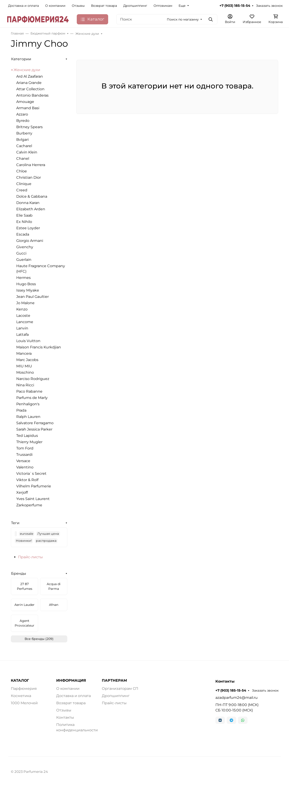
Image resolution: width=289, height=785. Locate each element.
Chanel (22, 158)
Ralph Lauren (28, 416)
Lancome (24, 322)
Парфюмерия (24, 688)
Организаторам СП (120, 688)
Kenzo (22, 309)
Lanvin (22, 328)
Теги (15, 523)
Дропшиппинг (135, 6)
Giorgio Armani (29, 241)
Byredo (22, 120)
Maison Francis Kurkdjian (38, 347)
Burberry (24, 133)
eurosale (26, 534)
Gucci (21, 253)
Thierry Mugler (29, 442)
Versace (23, 461)
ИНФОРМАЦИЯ (71, 680)
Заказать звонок (269, 6)
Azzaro (22, 114)
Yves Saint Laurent (33, 499)
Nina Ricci (25, 385)
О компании (55, 6)
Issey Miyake (27, 290)
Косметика (21, 696)
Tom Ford (24, 448)
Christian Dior (28, 177)
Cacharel (24, 146)
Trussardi (24, 454)
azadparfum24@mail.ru (236, 697)
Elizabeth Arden (30, 209)
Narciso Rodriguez (32, 379)
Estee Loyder (28, 228)
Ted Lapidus (27, 435)
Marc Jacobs (27, 360)
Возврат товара (104, 6)
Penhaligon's (28, 404)
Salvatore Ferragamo (35, 423)
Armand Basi (27, 108)
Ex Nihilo (24, 222)
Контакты (65, 717)
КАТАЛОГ (20, 680)
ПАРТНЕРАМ (114, 680)
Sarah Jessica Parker (34, 429)
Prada (21, 410)
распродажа (46, 541)
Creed (21, 190)
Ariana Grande (29, 83)
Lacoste (23, 315)
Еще (182, 6)
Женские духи (27, 70)
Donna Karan (28, 203)
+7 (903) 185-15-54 (234, 6)
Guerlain (23, 259)
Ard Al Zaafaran (29, 76)
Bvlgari (22, 139)
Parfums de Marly (32, 398)
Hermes (23, 278)
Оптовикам (163, 6)
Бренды (18, 573)
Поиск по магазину (183, 19)
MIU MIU (24, 366)
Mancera (24, 353)
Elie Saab (24, 215)
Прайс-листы (30, 557)
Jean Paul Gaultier (32, 296)
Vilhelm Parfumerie (33, 486)
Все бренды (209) (39, 639)
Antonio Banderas (32, 95)
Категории (21, 59)
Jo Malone (25, 303)
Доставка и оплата (23, 6)
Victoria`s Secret (31, 473)
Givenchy (24, 247)
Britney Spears (29, 127)
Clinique (23, 184)
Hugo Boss (26, 284)
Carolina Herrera (30, 165)
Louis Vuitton (28, 341)
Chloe (21, 171)
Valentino (24, 467)
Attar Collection (30, 89)
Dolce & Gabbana (31, 196)
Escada (22, 234)
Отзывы (78, 6)
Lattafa (22, 334)
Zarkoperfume (29, 505)
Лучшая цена (48, 534)
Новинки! (24, 541)
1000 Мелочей (24, 703)
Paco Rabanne (29, 391)
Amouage (25, 102)
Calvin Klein (26, 152)
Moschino (25, 372)
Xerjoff (22, 492)
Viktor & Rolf (27, 480)
